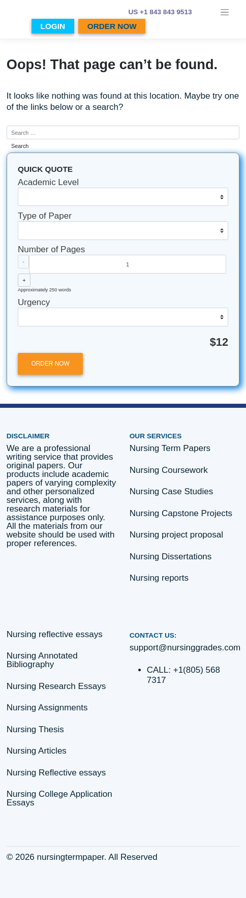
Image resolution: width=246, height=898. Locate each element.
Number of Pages (51, 249)
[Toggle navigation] (225, 12)
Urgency (34, 302)
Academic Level (48, 182)
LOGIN (53, 26)
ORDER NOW (112, 26)
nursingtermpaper (70, 857)
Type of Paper (45, 216)
